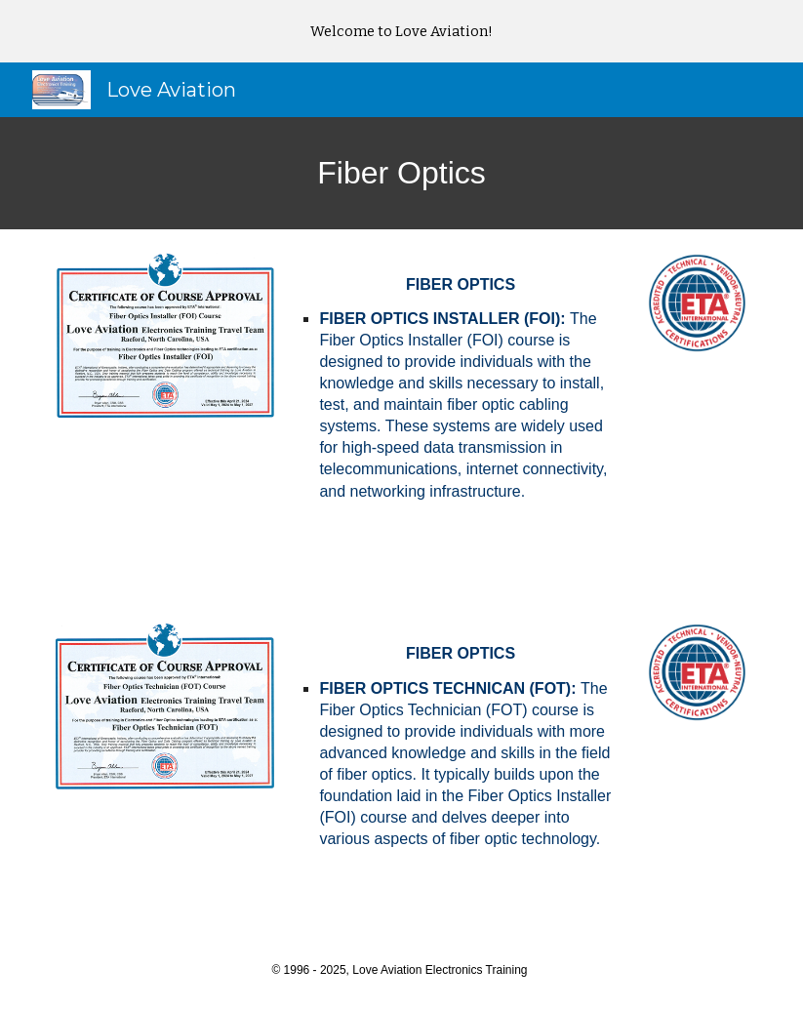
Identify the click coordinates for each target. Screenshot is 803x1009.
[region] (401, 31)
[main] (401, 173)
